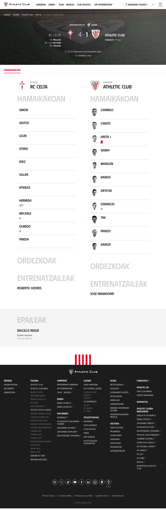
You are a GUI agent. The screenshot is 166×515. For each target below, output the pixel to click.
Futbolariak (116, 441)
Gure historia (116, 434)
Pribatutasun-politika (83, 502)
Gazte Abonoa (90, 431)
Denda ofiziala (64, 409)
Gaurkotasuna (10, 391)
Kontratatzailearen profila (119, 421)
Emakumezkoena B (37, 402)
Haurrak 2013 (36, 444)
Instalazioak (116, 402)
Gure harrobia (91, 391)
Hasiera (7, 15)
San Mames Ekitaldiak (67, 438)
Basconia (34, 409)
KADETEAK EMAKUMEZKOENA (40, 434)
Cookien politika (64, 502)
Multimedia (9, 395)
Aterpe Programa (145, 401)
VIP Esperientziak (104, 4)
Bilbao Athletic (36, 398)
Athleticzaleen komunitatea (90, 448)
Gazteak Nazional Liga (39, 423)
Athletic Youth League (40, 416)
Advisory (87, 401)
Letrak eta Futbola (145, 449)
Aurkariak (115, 445)
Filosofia (114, 395)
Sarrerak (41, 4)
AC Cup (86, 411)
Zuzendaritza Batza (119, 398)
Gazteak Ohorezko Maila (40, 420)
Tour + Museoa (66, 4)
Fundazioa (142, 387)
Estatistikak (115, 449)
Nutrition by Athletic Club (146, 473)
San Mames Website (145, 429)
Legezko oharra (103, 502)
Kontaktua (142, 408)
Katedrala (62, 424)
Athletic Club (27, 15)
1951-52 (38, 15)
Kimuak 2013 (35, 455)
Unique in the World (146, 421)
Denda (52, 4)
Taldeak (16, 15)
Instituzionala (116, 391)
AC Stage (87, 417)
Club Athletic (84, 4)
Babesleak (115, 406)
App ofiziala (89, 443)
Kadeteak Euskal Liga (38, 427)
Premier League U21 (38, 405)
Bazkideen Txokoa (136, 4)
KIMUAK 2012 (35, 451)
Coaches (87, 404)
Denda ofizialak (64, 413)
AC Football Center (92, 395)
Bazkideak (88, 427)
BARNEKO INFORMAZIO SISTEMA (119, 415)
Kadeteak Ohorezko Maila (41, 430)
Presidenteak (116, 453)
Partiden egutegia (38, 466)
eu (154, 4)
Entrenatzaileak (117, 457)
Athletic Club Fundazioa (148, 441)
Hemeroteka (9, 398)
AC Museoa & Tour (145, 433)
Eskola (140, 468)
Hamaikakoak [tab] (12, 70)
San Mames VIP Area (66, 434)
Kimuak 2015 (35, 458)
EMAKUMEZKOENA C (37, 412)
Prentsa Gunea (47, 502)
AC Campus (88, 414)
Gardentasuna (117, 410)
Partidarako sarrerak (67, 391)
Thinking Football (145, 445)
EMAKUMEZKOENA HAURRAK (40, 448)
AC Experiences (90, 408)
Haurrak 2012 (36, 437)
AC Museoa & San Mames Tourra (68, 428)
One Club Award (144, 397)
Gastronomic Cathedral (68, 442)
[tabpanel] (83, 213)
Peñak (86, 439)
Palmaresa (115, 437)
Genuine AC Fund (37, 462)
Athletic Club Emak (39, 395)
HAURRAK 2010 (36, 441)
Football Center (90, 398)
